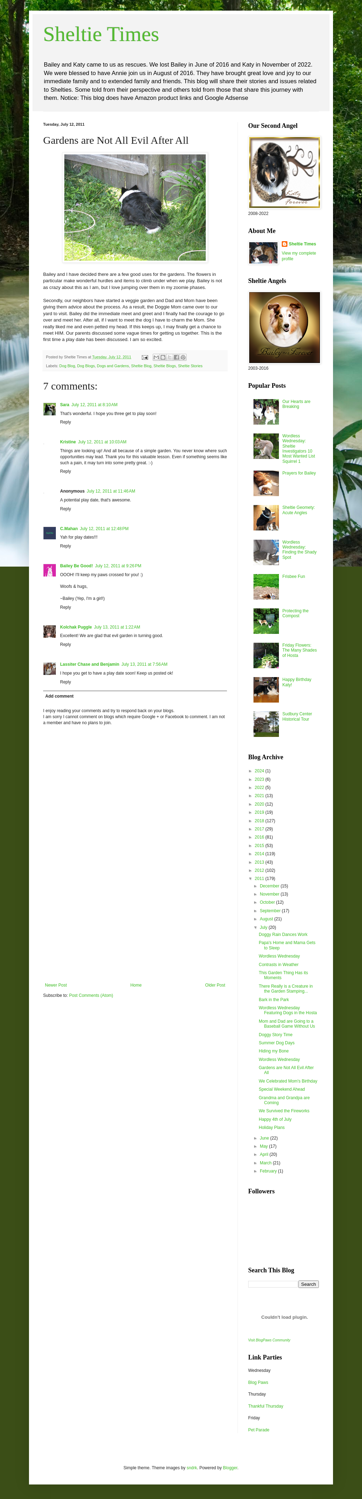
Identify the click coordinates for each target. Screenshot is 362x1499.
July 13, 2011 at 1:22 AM (117, 627)
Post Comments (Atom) (91, 995)
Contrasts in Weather (279, 964)
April (264, 1154)
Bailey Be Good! (76, 565)
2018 (260, 820)
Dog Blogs (86, 366)
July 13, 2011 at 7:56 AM (144, 664)
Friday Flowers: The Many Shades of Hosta (299, 650)
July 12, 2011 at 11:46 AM (111, 491)
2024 (260, 770)
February (269, 1171)
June (265, 1138)
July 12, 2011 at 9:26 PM (118, 565)
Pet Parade (258, 1429)
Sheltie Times (101, 34)
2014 (260, 853)
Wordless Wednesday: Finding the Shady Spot (299, 550)
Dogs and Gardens (113, 366)
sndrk (192, 1467)
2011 (260, 878)
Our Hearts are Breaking (296, 404)
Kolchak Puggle (76, 627)
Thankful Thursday (265, 1406)
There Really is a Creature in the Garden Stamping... (286, 989)
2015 (260, 845)
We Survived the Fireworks (284, 1110)
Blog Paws (258, 1382)
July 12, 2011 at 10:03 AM (102, 441)
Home (136, 985)
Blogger (230, 1467)
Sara (64, 404)
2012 (260, 870)
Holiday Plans (272, 1127)
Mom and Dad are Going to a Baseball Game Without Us (287, 1024)
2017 (260, 829)
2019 (260, 812)
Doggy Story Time (275, 1034)
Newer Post (56, 985)
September (271, 910)
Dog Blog (67, 366)
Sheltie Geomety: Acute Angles (298, 510)
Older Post (215, 985)
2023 (260, 779)
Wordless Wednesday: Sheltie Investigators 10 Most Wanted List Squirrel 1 (298, 448)
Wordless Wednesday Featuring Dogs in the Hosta (288, 1010)
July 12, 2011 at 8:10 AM (94, 404)
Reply (65, 422)
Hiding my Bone (274, 1051)
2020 (260, 804)
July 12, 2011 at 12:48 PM (104, 528)
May (264, 1146)
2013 (260, 862)
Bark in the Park (274, 999)
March (266, 1162)
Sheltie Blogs (164, 366)
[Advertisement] (135, 929)
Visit (269, 1340)
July (264, 927)
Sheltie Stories (190, 366)
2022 (260, 787)
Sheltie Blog (141, 366)
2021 (260, 795)
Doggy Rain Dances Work (283, 934)
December (270, 886)
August (267, 918)
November (270, 894)
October (268, 902)
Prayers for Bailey (299, 473)
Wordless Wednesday (279, 956)
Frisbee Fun (293, 576)
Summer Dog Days (276, 1042)
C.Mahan (69, 528)
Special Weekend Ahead (282, 1089)
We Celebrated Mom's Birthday (288, 1081)
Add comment (59, 696)
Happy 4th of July (275, 1119)
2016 (260, 837)
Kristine (68, 441)
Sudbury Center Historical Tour (297, 716)
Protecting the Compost (295, 613)
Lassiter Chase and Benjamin (89, 664)
